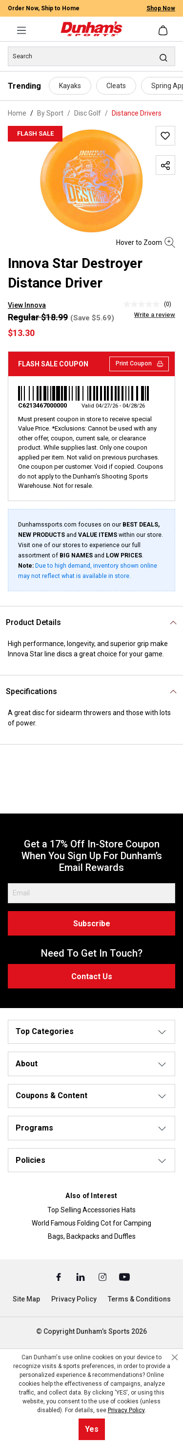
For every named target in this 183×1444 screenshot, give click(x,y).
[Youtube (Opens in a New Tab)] (124, 1276)
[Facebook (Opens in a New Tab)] (59, 1276)
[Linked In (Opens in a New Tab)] (81, 1276)
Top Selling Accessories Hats (91, 1210)
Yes (92, 1429)
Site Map (26, 1299)
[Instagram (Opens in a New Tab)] (103, 1276)
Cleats (116, 86)
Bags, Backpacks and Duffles (92, 1236)
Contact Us (91, 976)
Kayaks (70, 86)
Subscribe (91, 923)
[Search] (91, 56)
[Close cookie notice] (174, 1357)
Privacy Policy (74, 1299)
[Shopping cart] (164, 30)
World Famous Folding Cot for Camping (91, 1223)
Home (17, 113)
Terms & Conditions (139, 1299)
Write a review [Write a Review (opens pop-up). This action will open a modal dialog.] (154, 315)
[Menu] (21, 30)
